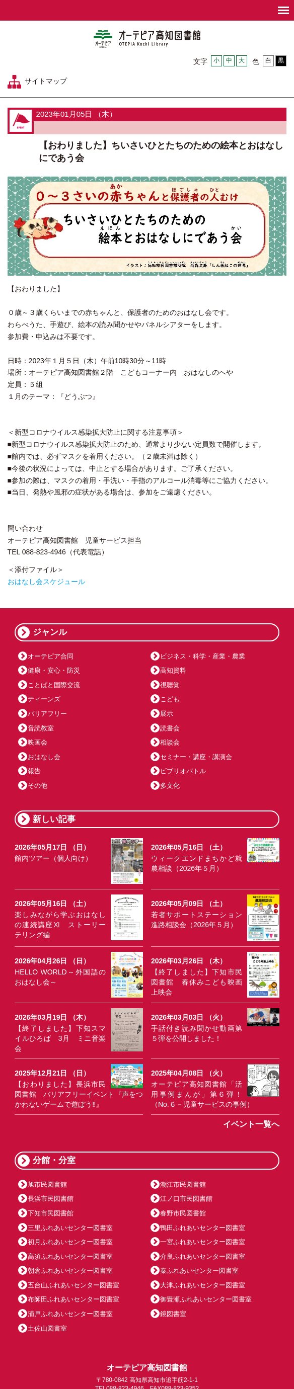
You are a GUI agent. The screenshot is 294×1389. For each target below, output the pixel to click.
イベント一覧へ (251, 1124)
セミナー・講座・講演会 (196, 757)
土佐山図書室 (47, 1328)
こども (170, 699)
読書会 (170, 728)
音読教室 (41, 728)
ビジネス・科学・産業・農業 (202, 656)
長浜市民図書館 (51, 1198)
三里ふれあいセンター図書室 (70, 1228)
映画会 (37, 742)
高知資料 (173, 670)
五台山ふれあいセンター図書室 (73, 1285)
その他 (37, 785)
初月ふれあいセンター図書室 (70, 1242)
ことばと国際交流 (54, 685)
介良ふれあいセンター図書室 (202, 1256)
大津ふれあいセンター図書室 (202, 1285)
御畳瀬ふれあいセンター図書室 (206, 1299)
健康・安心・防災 (54, 670)
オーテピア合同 (51, 656)
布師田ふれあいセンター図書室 (73, 1299)
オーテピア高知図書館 (147, 39)
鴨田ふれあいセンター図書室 (202, 1228)
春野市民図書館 (183, 1213)
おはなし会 (44, 757)
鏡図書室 (173, 1314)
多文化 (170, 785)
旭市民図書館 (47, 1184)
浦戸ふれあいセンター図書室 (70, 1314)
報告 (34, 771)
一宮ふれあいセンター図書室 (202, 1242)
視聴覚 (170, 685)
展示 (166, 713)
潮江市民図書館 (183, 1184)
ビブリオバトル (183, 771)
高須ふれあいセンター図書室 (70, 1256)
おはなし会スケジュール (46, 582)
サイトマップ (46, 81)
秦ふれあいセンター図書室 (199, 1270)
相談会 (170, 742)
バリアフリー (47, 713)
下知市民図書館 (51, 1213)
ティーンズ (44, 699)
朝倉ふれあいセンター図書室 (70, 1270)
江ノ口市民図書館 (186, 1198)
